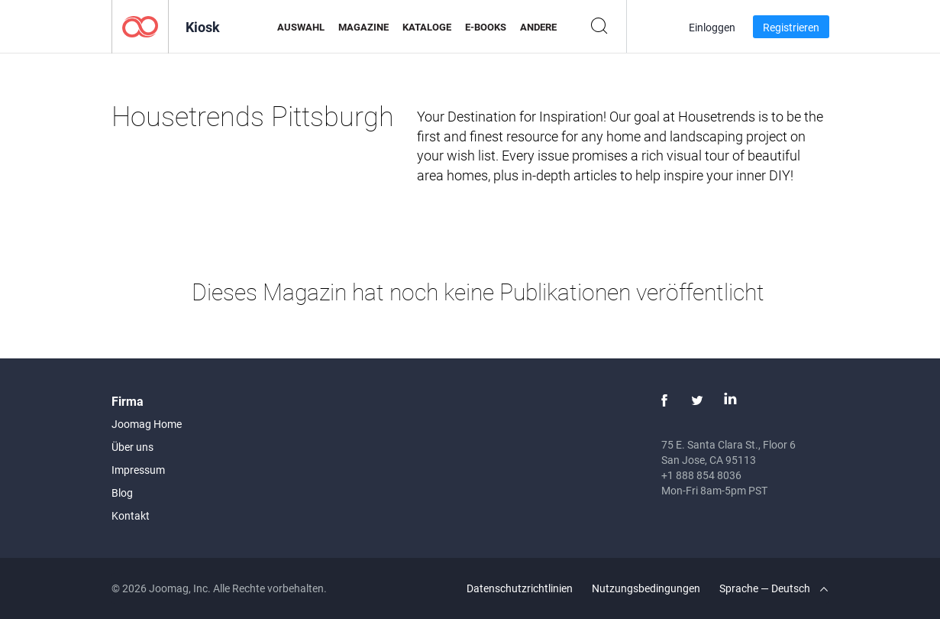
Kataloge (426, 27)
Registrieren (791, 27)
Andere (538, 27)
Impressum (138, 469)
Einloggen (712, 27)
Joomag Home (146, 423)
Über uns (132, 446)
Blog (122, 492)
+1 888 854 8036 (701, 475)
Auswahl (301, 27)
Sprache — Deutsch (773, 588)
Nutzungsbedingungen (646, 588)
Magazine (363, 27)
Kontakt (130, 515)
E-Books (485, 27)
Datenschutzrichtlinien (520, 588)
